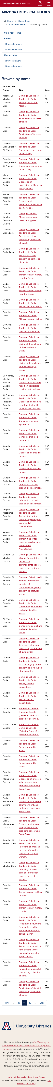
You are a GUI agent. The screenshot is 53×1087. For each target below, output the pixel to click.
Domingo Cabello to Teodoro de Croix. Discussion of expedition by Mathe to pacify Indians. (30, 182)
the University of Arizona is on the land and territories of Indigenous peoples (26, 1045)
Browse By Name (16, 24)
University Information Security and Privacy (26, 1077)
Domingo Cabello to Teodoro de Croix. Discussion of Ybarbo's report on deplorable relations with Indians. (30, 382)
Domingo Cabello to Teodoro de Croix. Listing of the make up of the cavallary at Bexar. (30, 344)
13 (19, 1002)
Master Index (24, 21)
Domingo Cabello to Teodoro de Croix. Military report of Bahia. (30, 303)
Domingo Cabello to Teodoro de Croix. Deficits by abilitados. (29, 328)
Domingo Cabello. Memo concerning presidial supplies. (28, 217)
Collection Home (12, 32)
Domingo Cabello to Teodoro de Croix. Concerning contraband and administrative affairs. (30, 607)
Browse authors (13, 60)
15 (30, 1002)
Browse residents (13, 49)
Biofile (7, 38)
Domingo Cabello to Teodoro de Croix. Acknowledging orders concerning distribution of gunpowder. (30, 645)
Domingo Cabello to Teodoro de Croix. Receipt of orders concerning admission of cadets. (30, 236)
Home (10, 21)
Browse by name (13, 44)
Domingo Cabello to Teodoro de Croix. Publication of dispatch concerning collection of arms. (30, 969)
